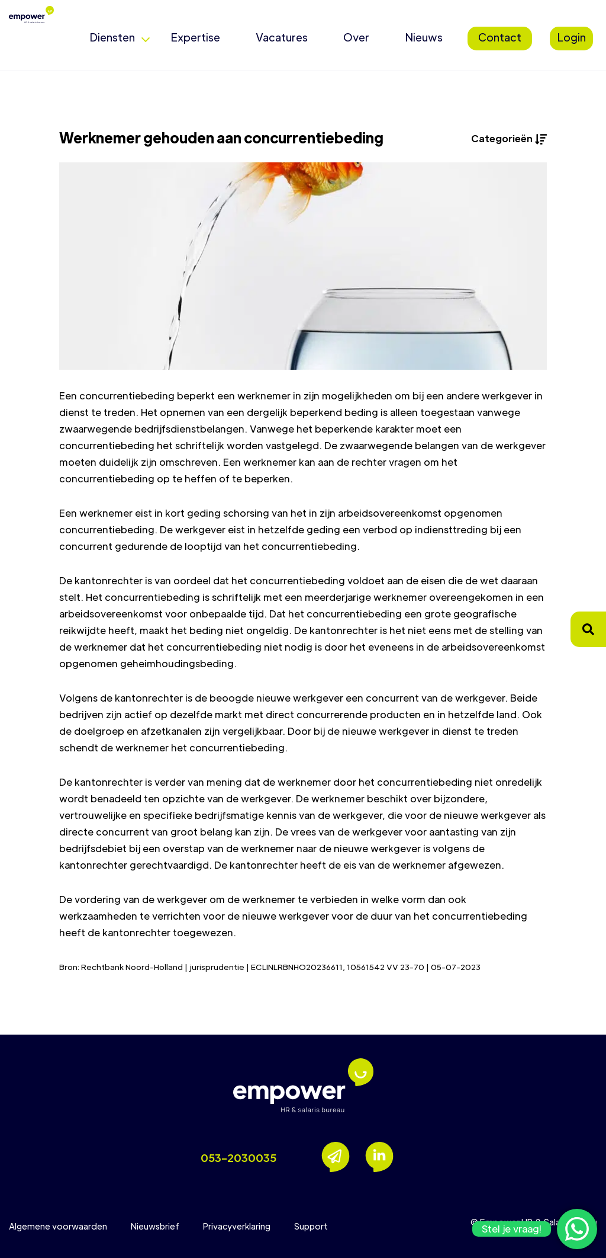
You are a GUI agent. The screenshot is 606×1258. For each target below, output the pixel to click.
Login (571, 37)
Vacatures (282, 37)
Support (311, 1226)
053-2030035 (238, 1157)
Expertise (195, 37)
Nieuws (424, 37)
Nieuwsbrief (155, 1226)
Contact (499, 37)
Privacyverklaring (236, 1226)
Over (356, 37)
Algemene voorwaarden (58, 1226)
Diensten (112, 37)
